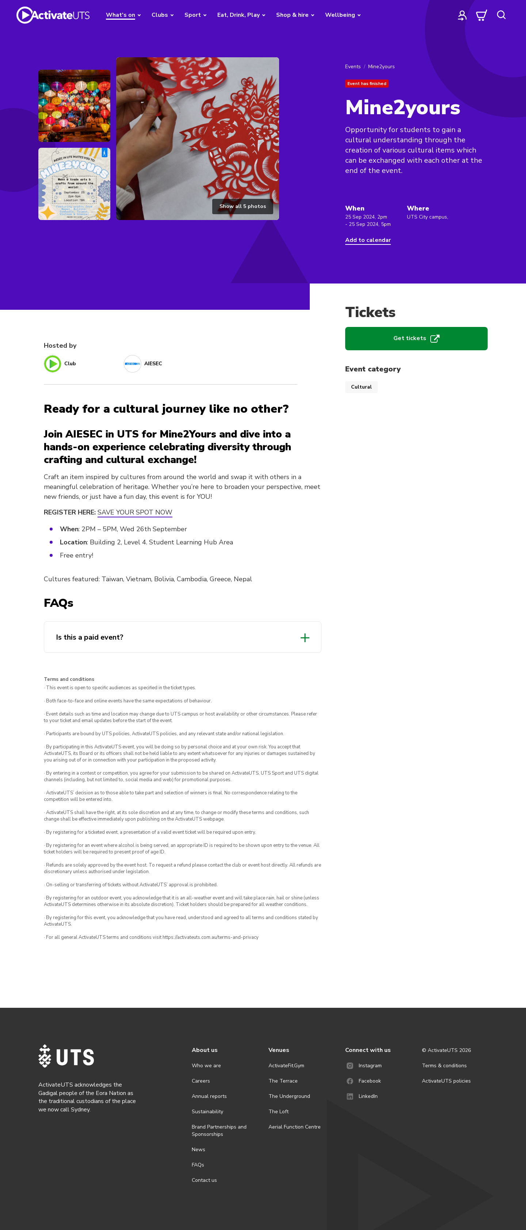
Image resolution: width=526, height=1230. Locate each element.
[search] (501, 15)
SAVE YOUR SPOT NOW (135, 512)
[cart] (481, 15)
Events (353, 66)
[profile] (462, 15)
